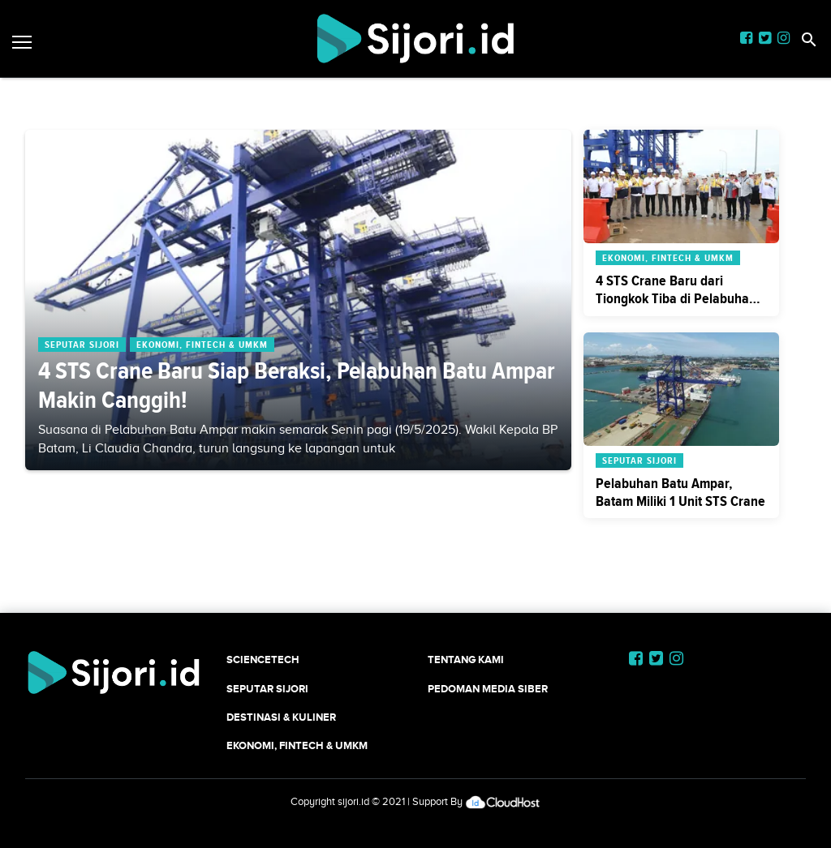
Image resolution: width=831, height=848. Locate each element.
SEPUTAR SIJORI (267, 689)
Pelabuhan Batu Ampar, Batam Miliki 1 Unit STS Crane (680, 492)
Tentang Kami (466, 659)
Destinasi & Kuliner (281, 717)
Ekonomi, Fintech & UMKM (297, 745)
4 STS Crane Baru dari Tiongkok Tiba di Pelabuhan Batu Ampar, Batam (676, 298)
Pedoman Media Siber (488, 689)
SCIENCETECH (262, 659)
